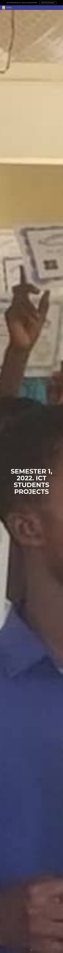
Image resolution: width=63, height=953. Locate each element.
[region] (31, 2)
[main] (31, 481)
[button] (31, 950)
